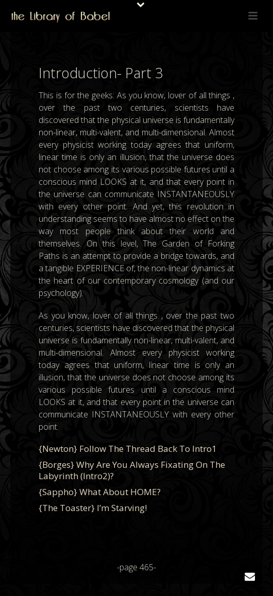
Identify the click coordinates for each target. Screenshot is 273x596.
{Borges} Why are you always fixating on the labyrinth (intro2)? (132, 470)
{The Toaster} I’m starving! (93, 508)
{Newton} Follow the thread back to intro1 (128, 448)
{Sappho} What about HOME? (100, 492)
